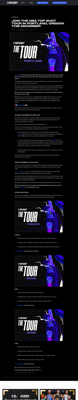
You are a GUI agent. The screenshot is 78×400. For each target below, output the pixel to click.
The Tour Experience (20, 171)
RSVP (19, 134)
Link (50, 2)
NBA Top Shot (21, 29)
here (46, 124)
